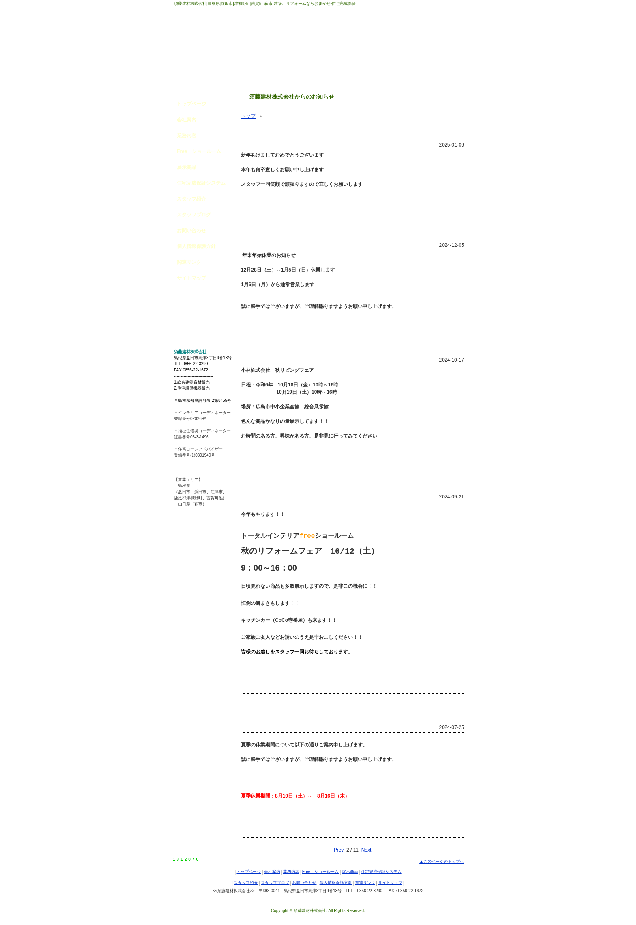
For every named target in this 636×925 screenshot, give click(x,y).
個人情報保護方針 (196, 246)
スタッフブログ (194, 215)
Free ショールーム (199, 151)
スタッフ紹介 (191, 199)
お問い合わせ (191, 230)
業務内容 (186, 135)
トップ (248, 116)
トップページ (191, 104)
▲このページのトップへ (441, 861)
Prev (339, 850)
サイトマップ (191, 278)
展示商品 (186, 167)
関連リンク (189, 262)
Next (366, 850)
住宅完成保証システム (201, 183)
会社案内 (186, 120)
